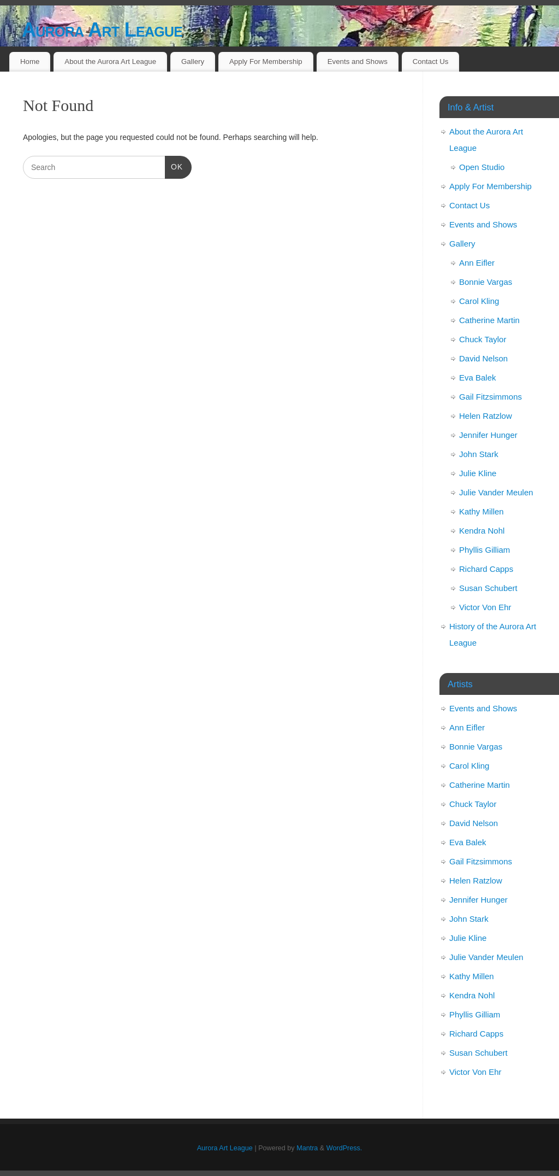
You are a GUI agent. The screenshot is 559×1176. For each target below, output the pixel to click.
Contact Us (431, 61)
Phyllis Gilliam (484, 549)
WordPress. (344, 1148)
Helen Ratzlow (485, 415)
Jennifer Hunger (488, 435)
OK (174, 165)
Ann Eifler (477, 262)
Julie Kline (477, 473)
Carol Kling (479, 301)
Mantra (307, 1148)
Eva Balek (477, 377)
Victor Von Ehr (485, 607)
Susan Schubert (488, 588)
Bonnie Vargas (485, 281)
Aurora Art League (102, 30)
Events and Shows (358, 61)
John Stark (478, 454)
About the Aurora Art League (110, 61)
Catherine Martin (489, 320)
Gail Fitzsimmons (490, 396)
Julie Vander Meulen (496, 492)
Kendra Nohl (481, 530)
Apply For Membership (265, 61)
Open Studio (481, 167)
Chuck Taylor (482, 339)
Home (29, 61)
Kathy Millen (481, 511)
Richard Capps (486, 569)
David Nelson (483, 358)
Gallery (192, 61)
